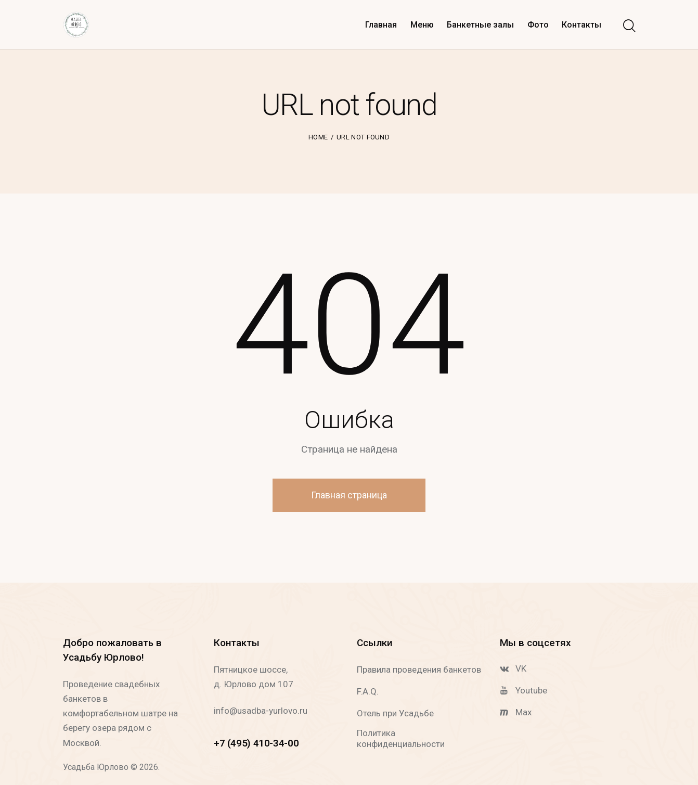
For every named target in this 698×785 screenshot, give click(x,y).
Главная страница (349, 495)
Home (318, 137)
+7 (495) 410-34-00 (256, 743)
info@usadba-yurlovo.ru (260, 710)
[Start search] (628, 26)
